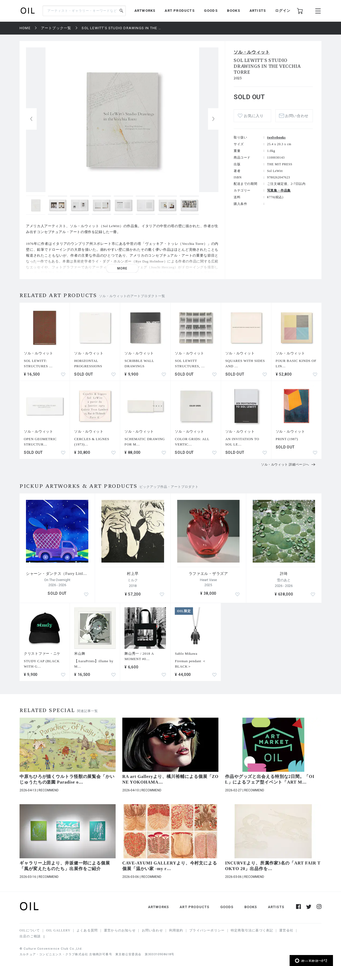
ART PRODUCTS (179, 11)
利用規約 (176, 930)
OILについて (30, 930)
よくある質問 (87, 930)
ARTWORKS (145, 11)
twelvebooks (276, 137)
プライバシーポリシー (207, 930)
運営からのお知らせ (120, 930)
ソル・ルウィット (252, 52)
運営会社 (286, 930)
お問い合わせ (297, 116)
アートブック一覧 (56, 28)
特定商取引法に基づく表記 (252, 930)
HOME (25, 28)
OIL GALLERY (58, 930)
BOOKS (233, 11)
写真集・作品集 (279, 190)
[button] (213, 119)
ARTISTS (257, 11)
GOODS (211, 11)
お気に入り (254, 116)
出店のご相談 (30, 936)
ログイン (282, 11)
